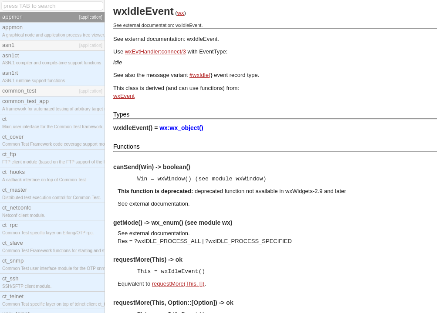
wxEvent (124, 96)
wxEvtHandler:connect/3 (155, 51)
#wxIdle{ (199, 75)
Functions (126, 146)
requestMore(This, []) (178, 283)
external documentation (158, 203)
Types (121, 114)
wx (180, 13)
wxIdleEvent (202, 39)
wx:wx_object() (181, 127)
